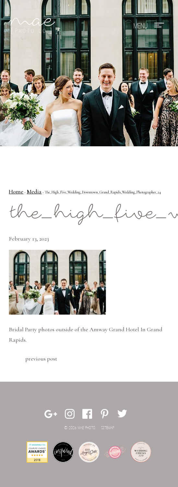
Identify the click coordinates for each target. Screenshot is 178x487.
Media (34, 191)
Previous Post (41, 358)
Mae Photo (33, 26)
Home (16, 191)
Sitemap (107, 428)
